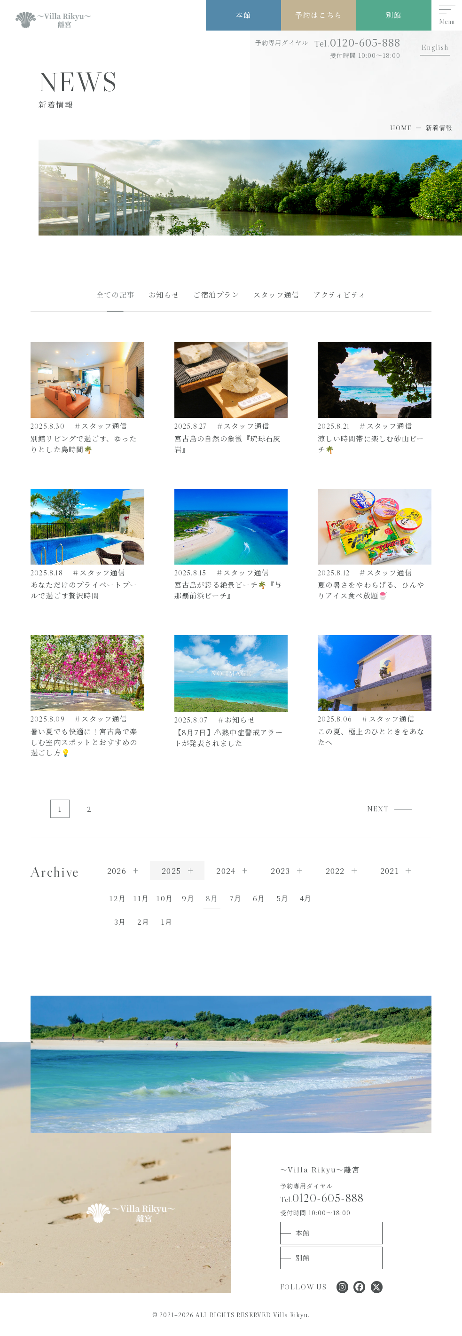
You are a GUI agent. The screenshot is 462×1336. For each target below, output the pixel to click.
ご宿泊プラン (216, 294)
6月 (259, 898)
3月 (120, 922)
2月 (143, 922)
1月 (166, 922)
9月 (188, 898)
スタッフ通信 (276, 294)
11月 (141, 898)
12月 (118, 898)
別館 (393, 15)
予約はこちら (318, 15)
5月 (282, 898)
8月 (212, 898)
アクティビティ (339, 294)
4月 (306, 898)
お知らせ (164, 294)
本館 (243, 15)
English (435, 47)
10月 (165, 898)
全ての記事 (115, 294)
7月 (235, 898)
